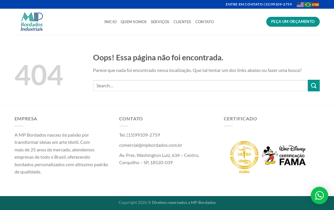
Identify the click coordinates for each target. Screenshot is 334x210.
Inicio (110, 21)
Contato (204, 21)
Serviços (160, 21)
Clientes (182, 21)
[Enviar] (313, 85)
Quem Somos (134, 21)
